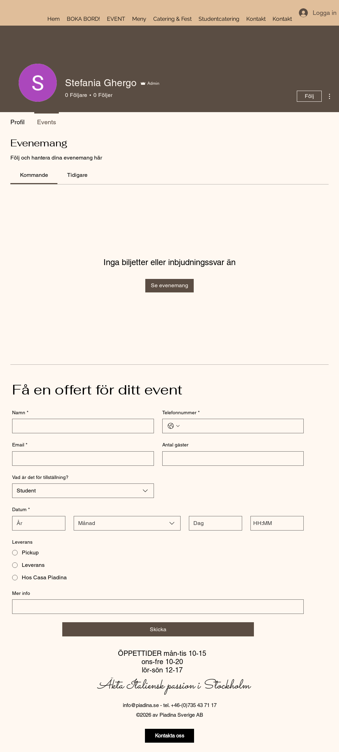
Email (19, 445)
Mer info (21, 593)
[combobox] (83, 490)
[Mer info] (155, 607)
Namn (20, 412)
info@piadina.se (141, 705)
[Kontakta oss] (169, 736)
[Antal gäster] (231, 458)
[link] (34, 175)
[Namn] (80, 426)
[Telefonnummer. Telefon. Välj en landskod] (174, 426)
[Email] (80, 458)
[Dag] (213, 523)
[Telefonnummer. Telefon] (240, 426)
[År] (36, 523)
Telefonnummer (181, 412)
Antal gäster (175, 444)
